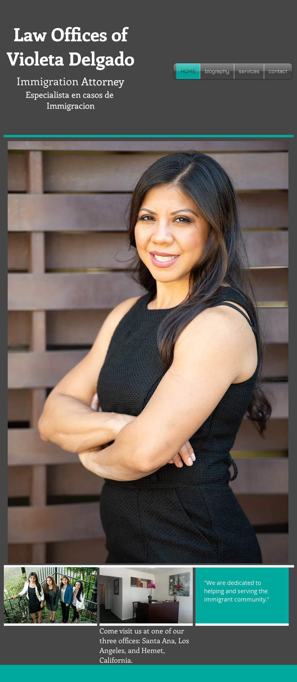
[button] (146, 595)
